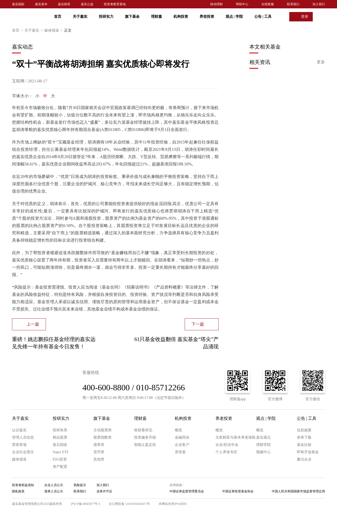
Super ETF (61, 452)
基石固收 (60, 445)
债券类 (98, 445)
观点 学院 (234, 17)
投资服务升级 (145, 437)
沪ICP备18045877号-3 (85, 504)
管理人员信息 (23, 437)
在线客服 (267, 4)
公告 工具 (263, 17)
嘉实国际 (18, 4)
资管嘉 (180, 452)
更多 (321, 62)
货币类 (98, 452)
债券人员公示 (53, 491)
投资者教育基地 (115, 4)
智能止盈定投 (145, 445)
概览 (178, 430)
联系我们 (293, 4)
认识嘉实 (19, 430)
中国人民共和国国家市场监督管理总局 (298, 491)
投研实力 (106, 17)
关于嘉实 (80, 17)
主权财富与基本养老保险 (235, 437)
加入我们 (318, 4)
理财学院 (263, 445)
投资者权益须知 (23, 485)
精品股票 (60, 437)
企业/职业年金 (226, 445)
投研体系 (60, 430)
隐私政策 (18, 491)
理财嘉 (156, 17)
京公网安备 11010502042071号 (129, 504)
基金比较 (304, 445)
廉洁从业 (304, 459)
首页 (57, 17)
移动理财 (216, 4)
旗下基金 (132, 17)
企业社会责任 (23, 452)
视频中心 (263, 452)
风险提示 (80, 485)
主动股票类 (102, 430)
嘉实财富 (64, 4)
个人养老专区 (226, 452)
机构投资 (180, 17)
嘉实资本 (41, 4)
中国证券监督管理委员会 (187, 491)
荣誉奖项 (19, 445)
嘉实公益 (87, 4)
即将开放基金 (308, 452)
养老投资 (207, 17)
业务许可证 (104, 491)
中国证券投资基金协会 (238, 491)
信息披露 (304, 430)
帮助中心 (242, 4)
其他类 (98, 459)
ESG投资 (60, 459)
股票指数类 (102, 437)
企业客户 (182, 445)
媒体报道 (54, 30)
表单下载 (304, 437)
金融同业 (182, 437)
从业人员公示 (53, 485)
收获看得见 (143, 430)
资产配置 (60, 467)
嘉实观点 (263, 437)
